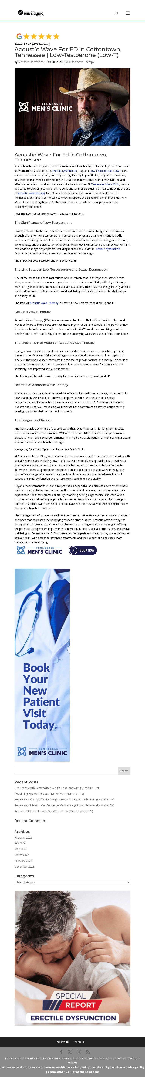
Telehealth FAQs (58, 1066)
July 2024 (20, 837)
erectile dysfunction (108, 243)
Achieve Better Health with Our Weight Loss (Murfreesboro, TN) (54, 805)
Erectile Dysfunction (64, 165)
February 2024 (23, 855)
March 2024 (22, 849)
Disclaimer (118, 1061)
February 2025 (23, 832)
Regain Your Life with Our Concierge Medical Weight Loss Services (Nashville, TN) (64, 799)
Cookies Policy (101, 1061)
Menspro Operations (30, 56)
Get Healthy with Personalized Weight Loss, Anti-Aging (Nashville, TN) (57, 782)
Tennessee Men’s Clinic (105, 178)
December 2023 (24, 861)
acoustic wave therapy (31, 187)
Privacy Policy (136, 1061)
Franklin (78, 1036)
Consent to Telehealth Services (20, 1061)
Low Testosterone (101, 165)
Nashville (63, 1036)
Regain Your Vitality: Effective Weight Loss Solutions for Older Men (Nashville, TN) (64, 794)
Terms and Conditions (85, 1066)
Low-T (118, 165)
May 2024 (21, 843)
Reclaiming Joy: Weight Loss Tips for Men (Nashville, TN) (49, 788)
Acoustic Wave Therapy (79, 56)
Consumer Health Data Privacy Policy (66, 1061)
